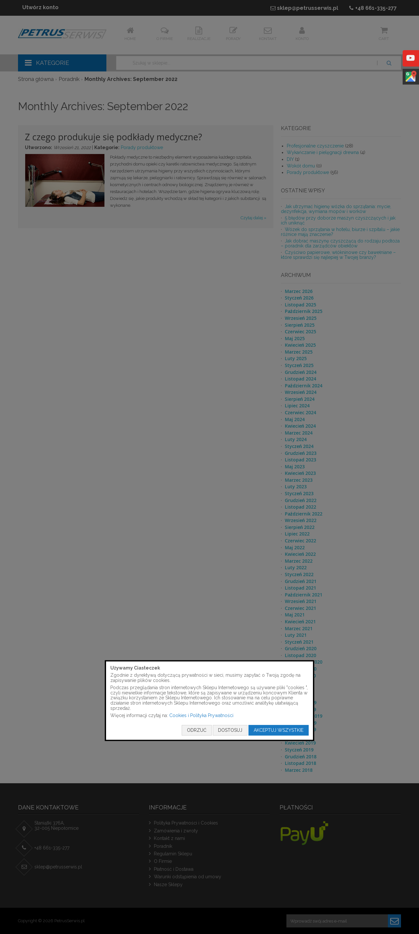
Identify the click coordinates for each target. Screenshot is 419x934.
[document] (209, 700)
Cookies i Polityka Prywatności (201, 715)
